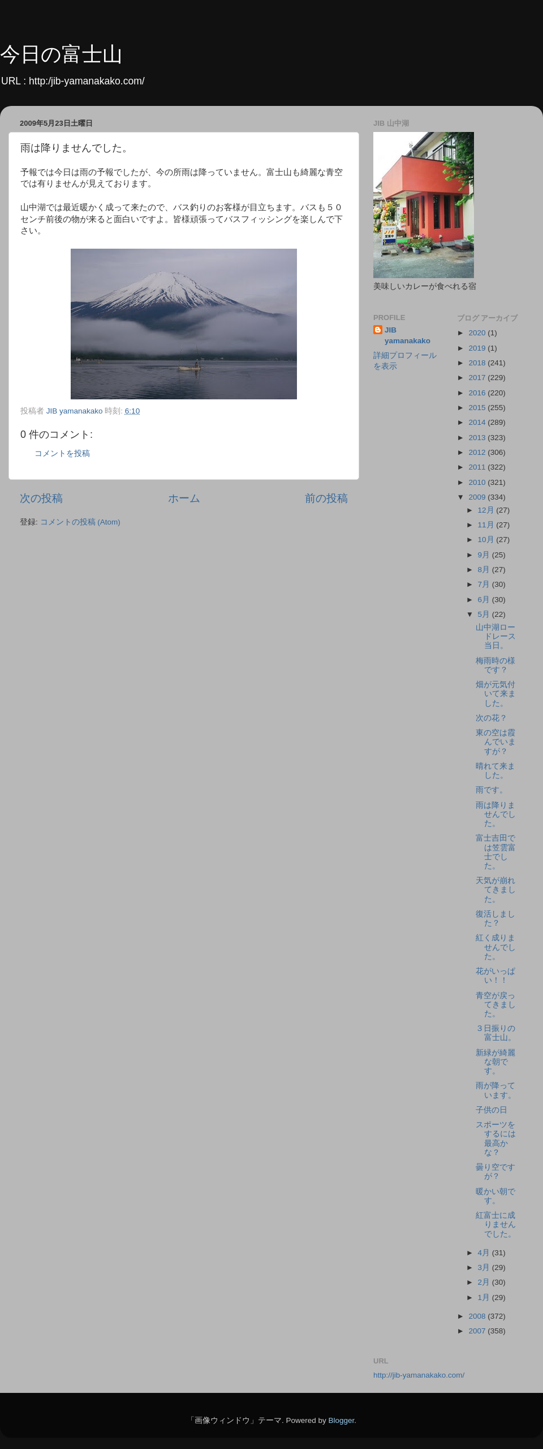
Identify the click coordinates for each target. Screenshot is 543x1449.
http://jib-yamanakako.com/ (418, 1375)
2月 (485, 1282)
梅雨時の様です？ (495, 665)
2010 (478, 482)
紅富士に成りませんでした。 (496, 1224)
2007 (478, 1331)
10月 (487, 539)
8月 (485, 569)
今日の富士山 (61, 54)
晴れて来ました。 (495, 770)
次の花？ (491, 718)
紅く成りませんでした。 (496, 947)
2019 (478, 348)
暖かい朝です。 (495, 1196)
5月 (485, 614)
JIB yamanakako (407, 335)
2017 (478, 377)
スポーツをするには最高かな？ (496, 1138)
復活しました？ (495, 918)
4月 (485, 1252)
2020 (478, 333)
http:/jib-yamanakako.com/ (87, 81)
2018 (478, 363)
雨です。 (491, 790)
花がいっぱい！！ (495, 976)
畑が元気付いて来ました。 (496, 693)
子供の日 (491, 1110)
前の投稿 (326, 498)
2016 (478, 393)
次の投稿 (41, 498)
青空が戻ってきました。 (496, 1004)
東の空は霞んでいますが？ (496, 741)
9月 (485, 555)
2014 (478, 422)
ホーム (184, 498)
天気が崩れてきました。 (496, 889)
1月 (485, 1297)
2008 (478, 1316)
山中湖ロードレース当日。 (496, 636)
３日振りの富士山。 (496, 1033)
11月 (487, 525)
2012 (478, 452)
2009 (478, 497)
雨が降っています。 (496, 1090)
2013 (478, 437)
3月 (485, 1267)
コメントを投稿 (62, 453)
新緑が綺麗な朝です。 (495, 1062)
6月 (485, 599)
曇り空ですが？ (495, 1171)
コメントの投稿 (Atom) (80, 522)
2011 (478, 467)
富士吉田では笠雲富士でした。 (496, 852)
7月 (485, 584)
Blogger (341, 1420)
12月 (487, 510)
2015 (478, 407)
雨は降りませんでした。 (496, 814)
